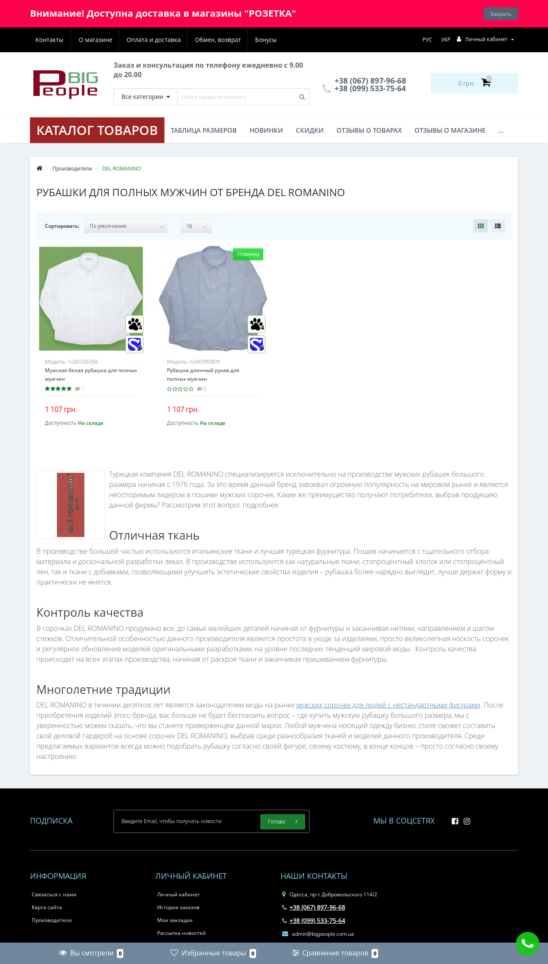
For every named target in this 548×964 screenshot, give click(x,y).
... (500, 130)
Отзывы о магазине (449, 130)
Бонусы (226, 40)
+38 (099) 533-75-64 (364, 88)
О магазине (52, 40)
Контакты (267, 40)
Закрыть (501, 14)
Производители (52, 920)
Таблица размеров (204, 130)
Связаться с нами (54, 894)
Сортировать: (62, 226)
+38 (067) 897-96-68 (313, 907)
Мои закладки (175, 920)
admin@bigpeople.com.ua (318, 933)
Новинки (266, 130)
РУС (427, 39)
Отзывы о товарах (369, 130)
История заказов (178, 907)
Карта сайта (47, 907)
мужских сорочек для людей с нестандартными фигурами (388, 705)
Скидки (310, 130)
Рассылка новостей (181, 933)
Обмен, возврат (178, 40)
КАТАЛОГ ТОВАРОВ (97, 130)
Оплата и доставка (112, 40)
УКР (445, 39)
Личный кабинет (178, 894)
